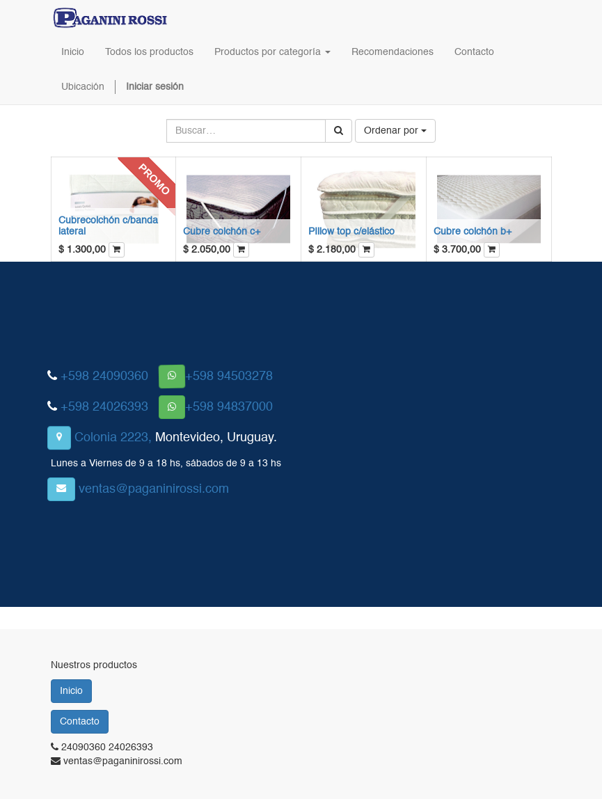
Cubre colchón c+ (221, 232)
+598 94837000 (229, 407)
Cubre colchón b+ (473, 232)
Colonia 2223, (113, 438)
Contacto (80, 722)
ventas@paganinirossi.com (154, 489)
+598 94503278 (229, 376)
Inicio (71, 691)
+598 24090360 (104, 376)
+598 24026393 (104, 407)
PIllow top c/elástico (351, 232)
